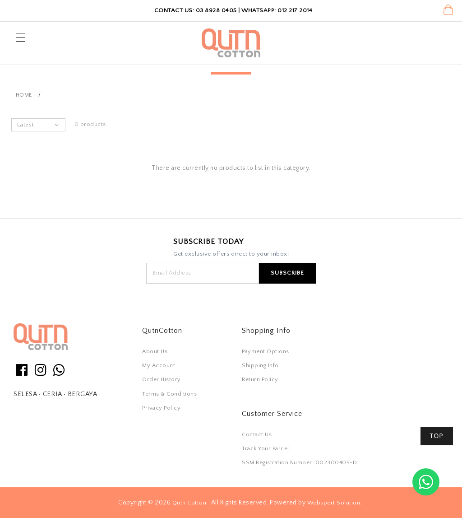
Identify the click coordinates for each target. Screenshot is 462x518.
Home (24, 95)
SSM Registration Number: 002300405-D (299, 462)
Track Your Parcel (265, 448)
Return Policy (260, 379)
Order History (161, 379)
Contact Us (257, 434)
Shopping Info (266, 331)
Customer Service (272, 414)
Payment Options (265, 351)
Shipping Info (260, 365)
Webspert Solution (333, 502)
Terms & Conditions (169, 394)
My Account (158, 365)
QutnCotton (162, 331)
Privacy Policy (161, 408)
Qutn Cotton (189, 502)
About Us (154, 351)
